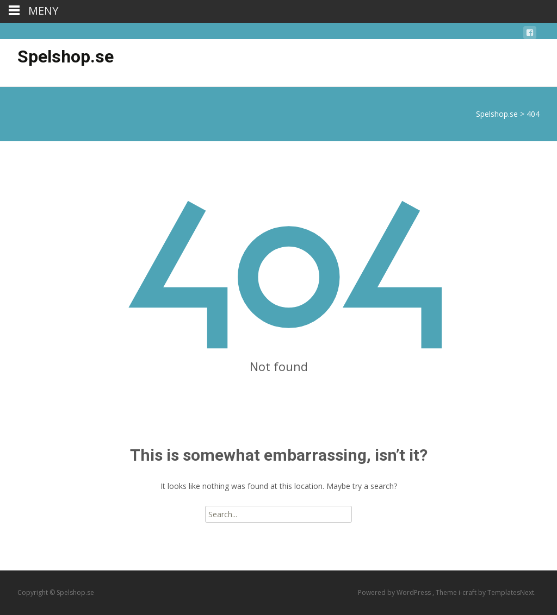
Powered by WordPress (395, 592)
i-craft (468, 592)
